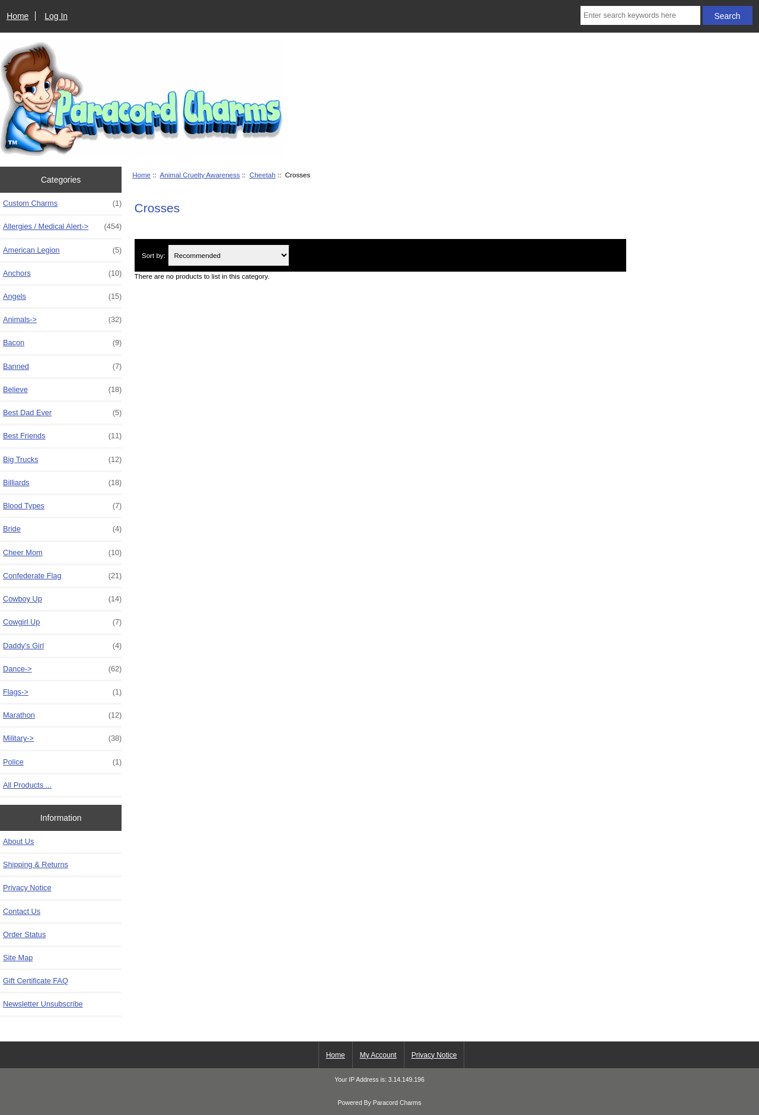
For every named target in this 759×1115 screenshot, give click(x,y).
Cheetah (263, 175)
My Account (378, 1055)
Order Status (24, 934)
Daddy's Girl (62, 646)
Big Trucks (62, 459)
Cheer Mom (62, 553)
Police (62, 762)
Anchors (62, 273)
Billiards (62, 483)
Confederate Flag (62, 576)
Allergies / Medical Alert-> (62, 226)
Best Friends (62, 436)
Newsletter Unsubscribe (43, 1003)
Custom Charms (62, 203)
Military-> (62, 738)
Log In (56, 16)
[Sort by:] (228, 255)
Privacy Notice (27, 887)
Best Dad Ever (62, 413)
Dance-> (62, 669)
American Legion (62, 250)
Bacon (62, 343)
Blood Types (62, 506)
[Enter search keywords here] (640, 15)
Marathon (62, 715)
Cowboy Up (62, 599)
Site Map (18, 957)
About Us (18, 841)
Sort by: (153, 255)
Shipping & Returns (35, 864)
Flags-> (62, 692)
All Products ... (27, 784)
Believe (62, 389)
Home (17, 16)
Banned (62, 366)
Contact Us (21, 911)
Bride (62, 529)
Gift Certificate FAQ (35, 980)
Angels (62, 296)
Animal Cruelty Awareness (200, 175)
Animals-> (62, 319)
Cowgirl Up (62, 622)
